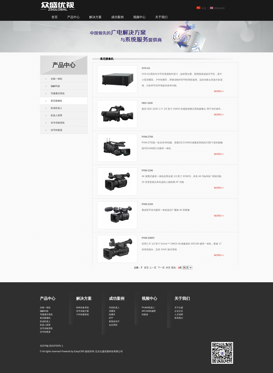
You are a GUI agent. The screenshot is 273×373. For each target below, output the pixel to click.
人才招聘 (178, 314)
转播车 (112, 314)
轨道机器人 (56, 108)
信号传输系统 (58, 122)
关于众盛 (178, 307)
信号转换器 (56, 130)
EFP (111, 318)
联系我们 (178, 318)
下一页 (161, 267)
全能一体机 (56, 78)
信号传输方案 (82, 311)
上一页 (152, 267)
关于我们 (161, 17)
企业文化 (178, 311)
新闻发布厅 (114, 321)
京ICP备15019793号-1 (51, 345)
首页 (54, 17)
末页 (168, 267)
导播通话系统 (58, 93)
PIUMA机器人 (148, 307)
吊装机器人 (114, 307)
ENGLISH (217, 8)
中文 (201, 8)
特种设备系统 (82, 307)
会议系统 (113, 325)
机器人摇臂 (56, 115)
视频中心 (139, 17)
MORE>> (219, 91)
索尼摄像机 (56, 100)
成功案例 (117, 17)
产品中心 (73, 17)
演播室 (112, 311)
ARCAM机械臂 (149, 311)
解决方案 (95, 17)
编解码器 (55, 86)
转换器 (145, 314)
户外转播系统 (82, 314)
